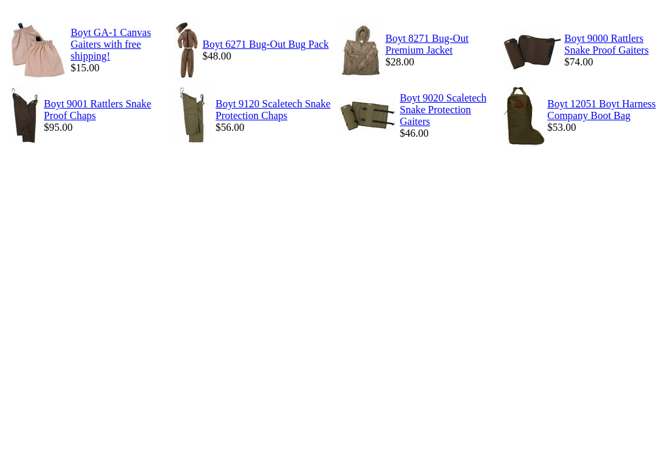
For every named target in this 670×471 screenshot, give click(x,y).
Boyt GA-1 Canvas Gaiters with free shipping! (111, 44)
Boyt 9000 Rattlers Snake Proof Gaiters (607, 44)
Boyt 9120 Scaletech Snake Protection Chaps (273, 109)
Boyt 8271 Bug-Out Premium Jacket (426, 44)
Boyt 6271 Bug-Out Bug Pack (266, 44)
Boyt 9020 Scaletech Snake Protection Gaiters (443, 109)
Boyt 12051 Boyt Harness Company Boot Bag (602, 109)
